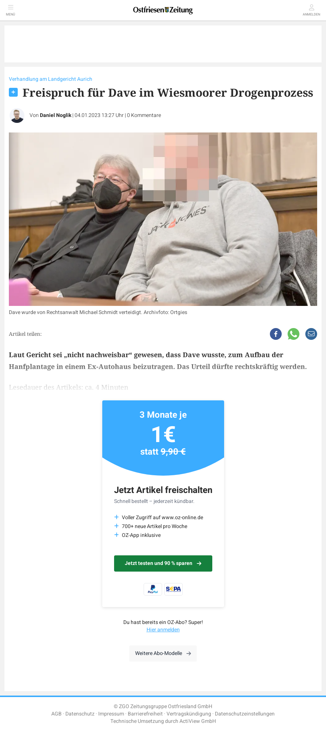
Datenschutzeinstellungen (245, 714)
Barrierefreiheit (145, 714)
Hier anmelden (163, 630)
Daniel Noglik (55, 115)
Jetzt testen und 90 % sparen (163, 563)
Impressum (111, 714)
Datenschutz (80, 714)
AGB (56, 714)
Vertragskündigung (189, 714)
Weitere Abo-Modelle (163, 653)
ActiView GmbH (197, 721)
